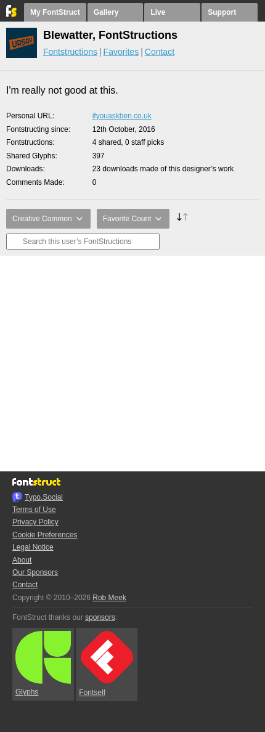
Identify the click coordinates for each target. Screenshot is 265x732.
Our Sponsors (35, 572)
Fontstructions (70, 52)
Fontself (106, 664)
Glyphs (43, 663)
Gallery (106, 12)
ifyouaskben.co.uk (122, 116)
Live (157, 12)
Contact (159, 52)
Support (222, 12)
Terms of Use (34, 509)
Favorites (121, 52)
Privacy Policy (35, 522)
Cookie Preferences (44, 535)
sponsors (100, 617)
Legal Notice (33, 547)
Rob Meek (109, 597)
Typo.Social (44, 497)
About (21, 560)
